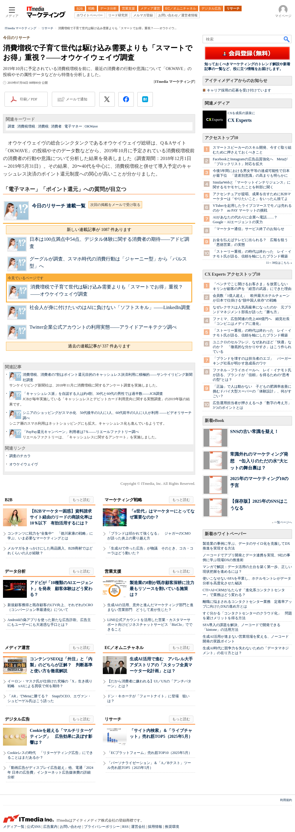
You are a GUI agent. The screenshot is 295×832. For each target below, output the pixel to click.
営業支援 (113, 571)
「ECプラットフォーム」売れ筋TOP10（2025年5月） (149, 753)
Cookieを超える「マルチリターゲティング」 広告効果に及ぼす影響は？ (61, 736)
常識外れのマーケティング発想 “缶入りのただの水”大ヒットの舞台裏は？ (259, 460)
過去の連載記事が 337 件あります (99, 346)
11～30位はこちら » (279, 262)
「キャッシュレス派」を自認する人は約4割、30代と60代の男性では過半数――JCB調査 (93, 394)
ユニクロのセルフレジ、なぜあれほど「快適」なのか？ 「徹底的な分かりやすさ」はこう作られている (252, 347)
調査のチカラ (20, 456)
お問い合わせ (70, 827)
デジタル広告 (17, 719)
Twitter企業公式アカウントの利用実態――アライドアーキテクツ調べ (103, 327)
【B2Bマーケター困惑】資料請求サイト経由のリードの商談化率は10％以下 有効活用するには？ (61, 517)
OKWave (91, 126)
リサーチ (113, 719)
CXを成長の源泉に (241, 113)
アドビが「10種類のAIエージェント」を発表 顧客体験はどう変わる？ (61, 588)
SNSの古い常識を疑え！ (254, 431)
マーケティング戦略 (123, 500)
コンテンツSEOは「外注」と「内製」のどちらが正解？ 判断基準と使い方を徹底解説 (61, 665)
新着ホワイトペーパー (225, 534)
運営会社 (138, 827)
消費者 (56, 126)
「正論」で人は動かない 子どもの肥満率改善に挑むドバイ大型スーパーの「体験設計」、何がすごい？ (252, 391)
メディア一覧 (13, 827)
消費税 (43, 126)
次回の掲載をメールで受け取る (115, 205)
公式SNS (34, 827)
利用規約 (286, 800)
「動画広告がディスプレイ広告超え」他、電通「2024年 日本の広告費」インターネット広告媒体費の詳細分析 (50, 772)
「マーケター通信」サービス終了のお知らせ (248, 229)
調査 (11, 126)
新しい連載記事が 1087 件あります (99, 229)
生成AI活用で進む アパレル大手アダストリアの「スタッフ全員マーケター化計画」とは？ (161, 665)
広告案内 (50, 827)
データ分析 (15, 571)
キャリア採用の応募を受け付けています (239, 90)
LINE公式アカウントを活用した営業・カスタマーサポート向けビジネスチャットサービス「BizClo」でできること (149, 624)
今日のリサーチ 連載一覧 (59, 205)
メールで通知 (76, 99)
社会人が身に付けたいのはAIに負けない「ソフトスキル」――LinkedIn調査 (109, 307)
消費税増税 (26, 126)
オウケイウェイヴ (23, 464)
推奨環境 (172, 827)
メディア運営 (17, 647)
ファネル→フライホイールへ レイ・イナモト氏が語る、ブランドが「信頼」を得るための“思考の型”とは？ (252, 375)
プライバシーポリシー (102, 827)
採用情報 (155, 827)
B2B (9, 500)
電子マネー (73, 126)
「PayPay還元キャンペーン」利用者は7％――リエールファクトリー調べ (81, 432)
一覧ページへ (283, 522)
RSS (125, 827)
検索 (286, 39)
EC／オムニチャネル (124, 647)
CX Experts (239, 120)
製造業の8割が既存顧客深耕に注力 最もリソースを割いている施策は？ (164, 588)
